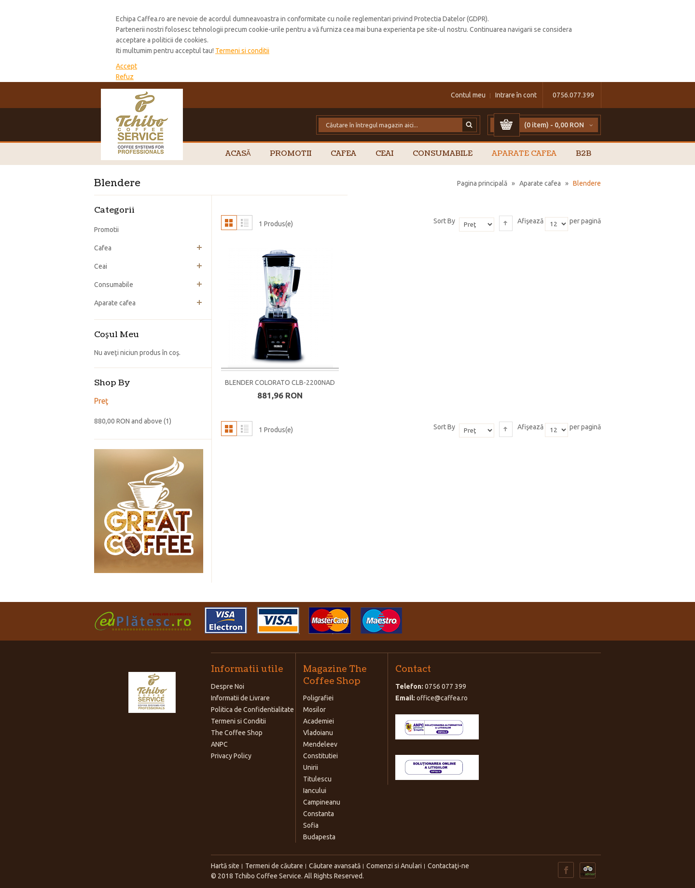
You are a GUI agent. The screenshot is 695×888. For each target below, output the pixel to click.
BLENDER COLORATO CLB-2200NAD (280, 382)
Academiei (318, 721)
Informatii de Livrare (240, 698)
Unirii (310, 767)
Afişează (530, 221)
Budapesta (319, 837)
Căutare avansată (335, 866)
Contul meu (468, 95)
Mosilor (314, 709)
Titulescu (317, 779)
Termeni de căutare (274, 866)
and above (128, 421)
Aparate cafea (540, 183)
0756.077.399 (573, 95)
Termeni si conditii (242, 51)
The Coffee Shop (237, 733)
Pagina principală (482, 183)
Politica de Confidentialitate (252, 709)
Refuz (125, 77)
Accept (126, 66)
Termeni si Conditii (238, 721)
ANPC (219, 744)
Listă (244, 222)
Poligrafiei (318, 698)
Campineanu (321, 802)
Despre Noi (227, 686)
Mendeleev (320, 744)
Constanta (318, 814)
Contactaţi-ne (448, 866)
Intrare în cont (516, 95)
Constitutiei (320, 756)
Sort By (444, 221)
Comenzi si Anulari (394, 866)
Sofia (311, 825)
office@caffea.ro (442, 698)
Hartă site (225, 866)
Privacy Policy (231, 756)
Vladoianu (318, 733)
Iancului (314, 790)
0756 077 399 (445, 686)
